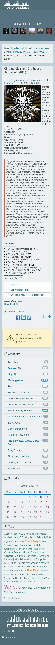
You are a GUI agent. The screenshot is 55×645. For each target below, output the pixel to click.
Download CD (11, 303)
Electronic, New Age (18, 456)
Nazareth (44, 563)
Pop (10, 386)
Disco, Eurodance (17, 428)
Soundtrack (14, 468)
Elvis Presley (34, 548)
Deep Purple (32, 541)
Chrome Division (15, 311)
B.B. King (25, 537)
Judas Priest (19, 559)
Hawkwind (19, 555)
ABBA (7, 533)
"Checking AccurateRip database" (27, 294)
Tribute (28, 578)
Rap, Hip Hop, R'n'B (18, 434)
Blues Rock (14, 422)
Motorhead (32, 563)
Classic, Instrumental (19, 462)
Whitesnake (44, 587)
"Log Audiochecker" (20, 289)
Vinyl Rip (12, 374)
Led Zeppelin (39, 559)
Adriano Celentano (36, 533)
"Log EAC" (15, 284)
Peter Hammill (18, 570)
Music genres (13, 51)
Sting (7, 578)
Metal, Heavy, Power (34, 51)
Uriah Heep (38, 578)
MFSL (7, 563)
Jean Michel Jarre (35, 555)
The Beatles (17, 578)
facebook (8, 637)
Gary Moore (37, 552)
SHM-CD (42, 574)
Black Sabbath (38, 537)
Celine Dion (17, 541)
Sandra (22, 574)
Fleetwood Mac (21, 552)
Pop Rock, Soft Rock (18, 392)
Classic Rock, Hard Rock (21, 398)
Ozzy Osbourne (12, 566)
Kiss (29, 559)
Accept (14, 533)
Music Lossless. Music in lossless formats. (27, 48)
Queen (44, 570)
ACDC (22, 533)
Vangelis (32, 581)
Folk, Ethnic (14, 450)
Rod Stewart (11, 574)
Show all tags (11, 598)
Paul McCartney (30, 566)
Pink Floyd (33, 570)
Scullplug (9, 82)
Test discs (13, 362)
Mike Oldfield (18, 563)
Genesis (8, 555)
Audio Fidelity (11, 537)
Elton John (21, 548)
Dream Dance (19, 545)
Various (12, 587)
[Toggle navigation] (47, 5)
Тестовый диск (18, 592)
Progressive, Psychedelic (21, 404)
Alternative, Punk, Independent (25, 416)
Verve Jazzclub (29, 587)
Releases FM (14, 368)
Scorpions (32, 574)
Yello (6, 592)
